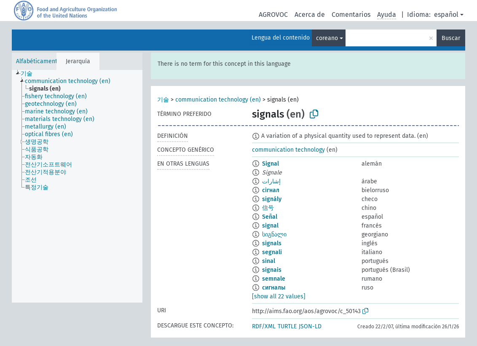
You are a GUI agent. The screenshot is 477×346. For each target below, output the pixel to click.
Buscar (451, 38)
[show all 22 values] (278, 296)
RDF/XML (264, 326)
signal (270, 225)
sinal (268, 261)
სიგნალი (274, 234)
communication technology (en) (218, 99)
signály (271, 199)
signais (271, 270)
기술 (163, 99)
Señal (269, 216)
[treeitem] (30, 74)
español (446, 15)
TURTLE (287, 326)
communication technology (288, 149)
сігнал (270, 190)
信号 (268, 208)
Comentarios (351, 15)
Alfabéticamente (38, 61)
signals (271, 243)
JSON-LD (310, 326)
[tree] (77, 186)
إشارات (271, 181)
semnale (273, 278)
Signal (270, 163)
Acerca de (310, 15)
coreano (327, 38)
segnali (272, 252)
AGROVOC (273, 15)
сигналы (273, 287)
